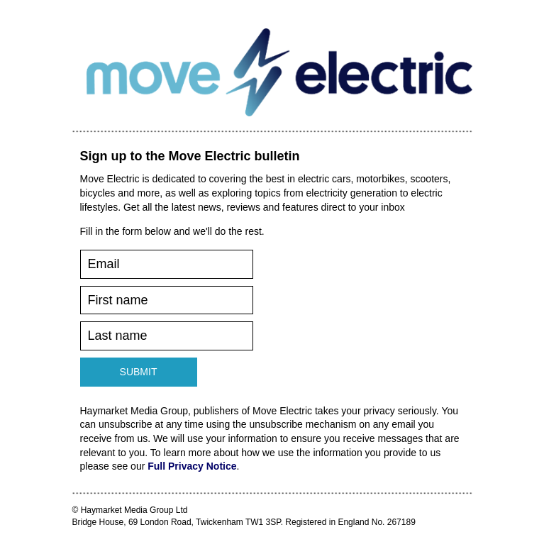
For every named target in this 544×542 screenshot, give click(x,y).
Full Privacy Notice (192, 466)
